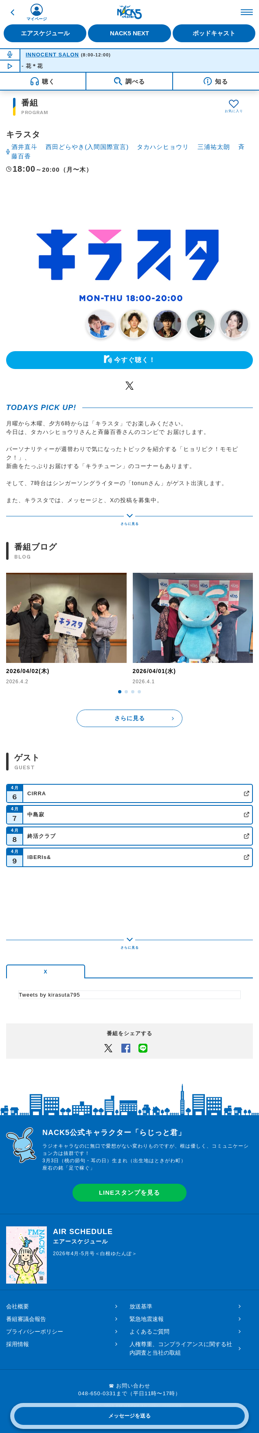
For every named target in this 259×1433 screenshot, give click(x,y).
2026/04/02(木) (27, 671)
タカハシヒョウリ (163, 146)
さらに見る (129, 718)
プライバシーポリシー (34, 1331)
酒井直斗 (24, 146)
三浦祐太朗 (214, 146)
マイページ (36, 19)
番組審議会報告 (26, 1319)
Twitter (129, 385)
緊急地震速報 (147, 1319)
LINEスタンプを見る (129, 1192)
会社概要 (17, 1306)
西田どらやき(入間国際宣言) (87, 146)
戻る (12, 12)
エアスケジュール (45, 33)
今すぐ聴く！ (135, 359)
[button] (119, 691)
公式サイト (247, 793)
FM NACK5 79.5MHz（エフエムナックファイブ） (129, 12)
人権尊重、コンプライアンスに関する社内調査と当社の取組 (181, 1348)
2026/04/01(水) (154, 671)
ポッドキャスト (214, 33)
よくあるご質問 (149, 1331)
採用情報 (17, 1344)
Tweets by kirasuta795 (49, 995)
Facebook (125, 1048)
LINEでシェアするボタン (142, 1048)
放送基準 (141, 1306)
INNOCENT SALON (52, 55)
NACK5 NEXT (129, 33)
